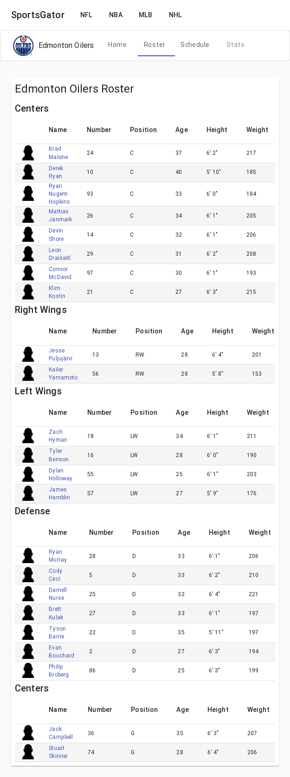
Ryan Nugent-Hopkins (59, 194)
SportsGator (37, 14)
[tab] (117, 45)
